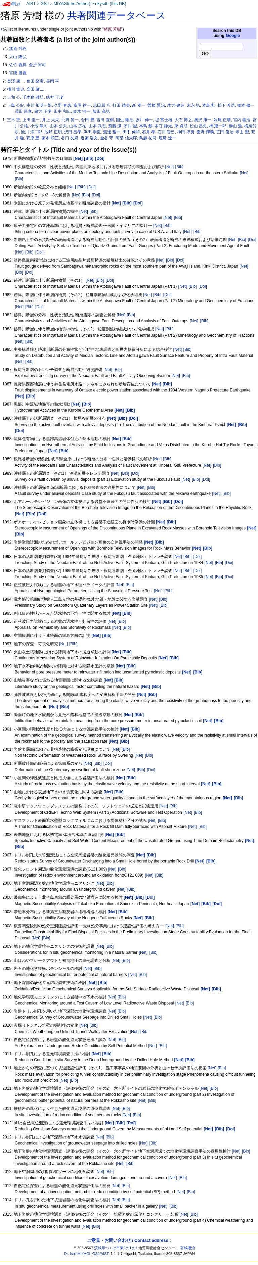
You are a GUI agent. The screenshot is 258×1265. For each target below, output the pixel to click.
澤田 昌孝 (23, 111)
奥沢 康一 (202, 120)
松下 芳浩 (226, 105)
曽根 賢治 (156, 105)
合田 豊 (87, 120)
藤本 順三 (50, 138)
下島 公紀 (15, 105)
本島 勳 (145, 126)
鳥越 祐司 (147, 138)
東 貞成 (180, 126)
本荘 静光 (163, 126)
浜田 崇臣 (92, 132)
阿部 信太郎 (126, 138)
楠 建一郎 (217, 126)
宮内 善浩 (241, 120)
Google (233, 35)
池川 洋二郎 (31, 132)
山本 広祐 (77, 126)
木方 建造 (175, 105)
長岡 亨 (52, 81)
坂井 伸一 (144, 120)
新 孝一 (138, 105)
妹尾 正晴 (222, 120)
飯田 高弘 (101, 111)
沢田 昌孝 (72, 132)
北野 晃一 (70, 120)
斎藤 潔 (114, 126)
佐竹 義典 (17, 64)
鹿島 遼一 (167, 138)
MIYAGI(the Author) (71, 3)
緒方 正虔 (54, 97)
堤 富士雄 (163, 120)
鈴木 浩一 (81, 111)
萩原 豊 (32, 138)
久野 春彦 (62, 105)
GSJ (44, 3)
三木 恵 (13, 120)
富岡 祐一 (82, 105)
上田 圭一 (31, 120)
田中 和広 (62, 111)
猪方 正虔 (42, 111)
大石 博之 (183, 120)
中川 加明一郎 (39, 105)
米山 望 (242, 132)
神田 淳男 (185, 132)
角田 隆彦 (35, 81)
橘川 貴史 (15, 89)
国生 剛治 (124, 120)
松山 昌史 (198, 126)
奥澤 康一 (15, 81)
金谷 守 (106, 138)
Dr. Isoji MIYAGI (77, 1254)
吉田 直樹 (105, 120)
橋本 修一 (245, 105)
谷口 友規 (69, 138)
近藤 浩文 (89, 138)
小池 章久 (38, 126)
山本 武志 (97, 126)
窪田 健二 (35, 89)
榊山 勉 (235, 126)
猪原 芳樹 (17, 48)
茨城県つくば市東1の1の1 (115, 1248)
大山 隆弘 (17, 56)
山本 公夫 (58, 126)
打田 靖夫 (121, 105)
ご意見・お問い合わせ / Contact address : (129, 1240)
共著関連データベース (116, 15)
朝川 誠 (130, 126)
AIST (31, 3)
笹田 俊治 (224, 132)
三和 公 (13, 97)
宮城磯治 (187, 1248)
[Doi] (91, 187)
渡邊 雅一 (111, 132)
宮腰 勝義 (17, 73)
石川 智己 (166, 132)
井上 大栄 (50, 120)
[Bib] (179, 167)
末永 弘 (193, 105)
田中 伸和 (131, 132)
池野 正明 (52, 132)
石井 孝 (148, 132)
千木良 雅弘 (33, 97)
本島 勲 (208, 105)
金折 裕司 (37, 64)
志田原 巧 (101, 105)
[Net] (169, 167)
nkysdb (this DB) (110, 3)
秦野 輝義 (205, 132)
